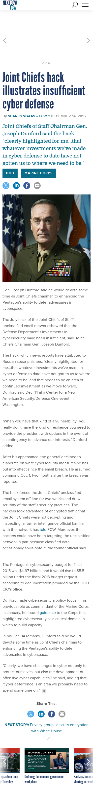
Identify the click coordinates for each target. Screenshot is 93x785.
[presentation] (4, 754)
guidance (48, 594)
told (43, 511)
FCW (43, 98)
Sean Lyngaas (21, 98)
